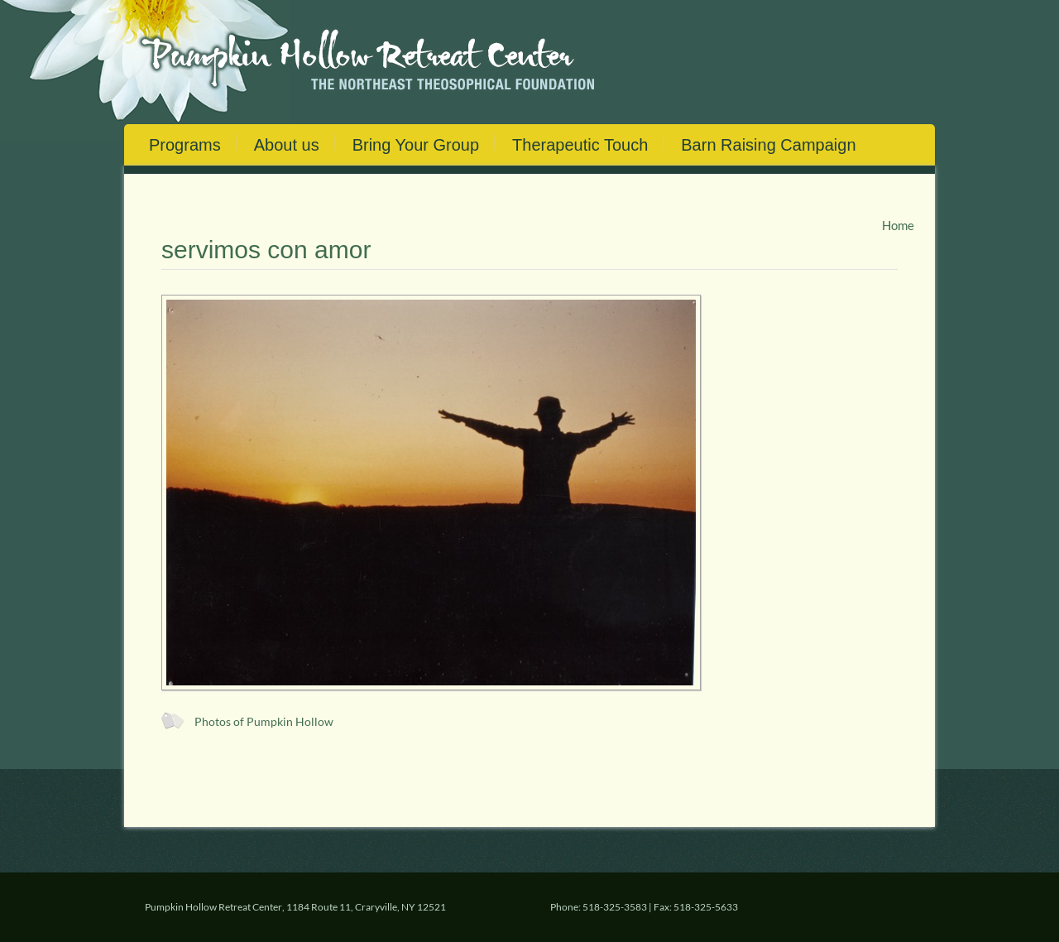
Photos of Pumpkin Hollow (263, 721)
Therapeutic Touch (580, 145)
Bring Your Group (415, 145)
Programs (185, 145)
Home (898, 225)
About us (286, 145)
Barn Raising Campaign (768, 145)
